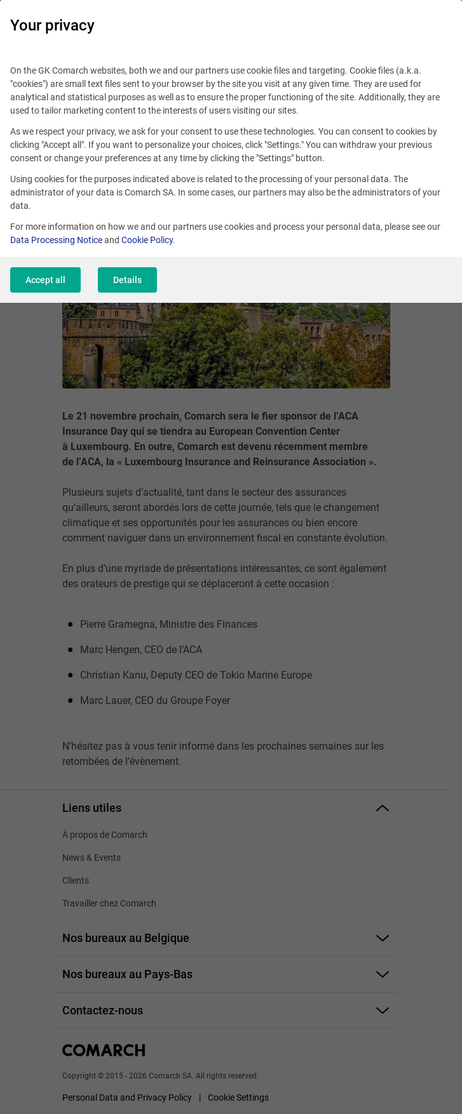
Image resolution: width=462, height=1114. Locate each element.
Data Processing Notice (56, 240)
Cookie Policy (147, 240)
